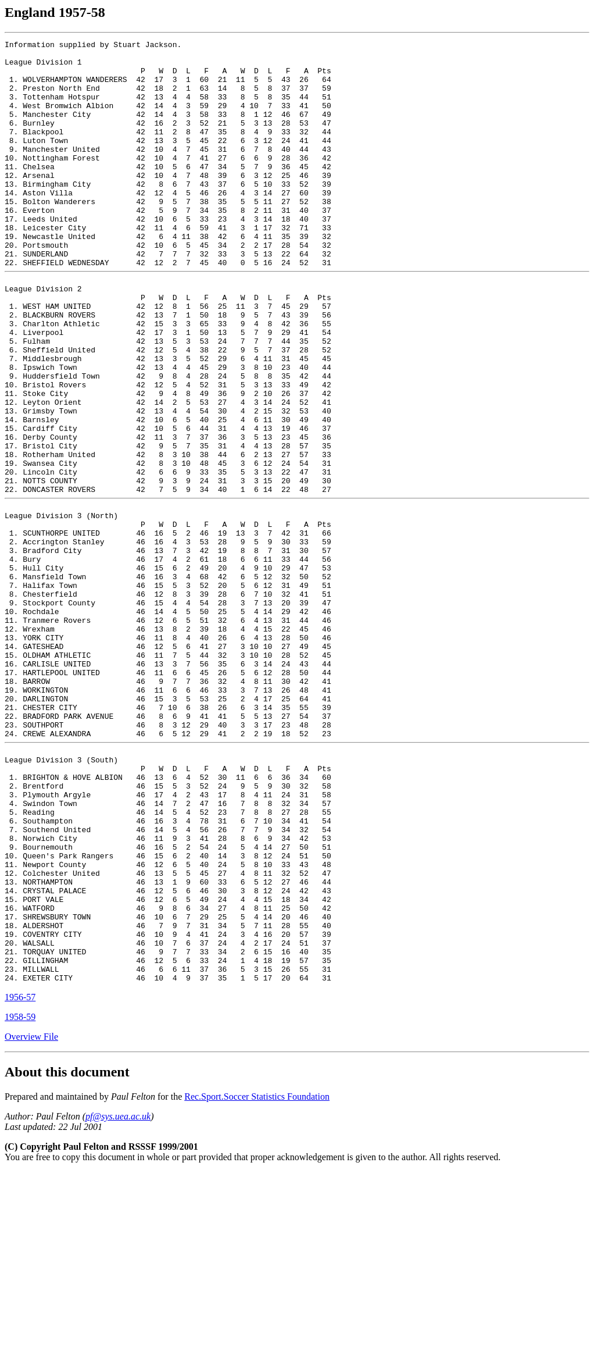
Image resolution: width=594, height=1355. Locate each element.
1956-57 (20, 1180)
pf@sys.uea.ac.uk (118, 1299)
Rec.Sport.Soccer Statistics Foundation (257, 1280)
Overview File (31, 1220)
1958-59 (20, 1200)
